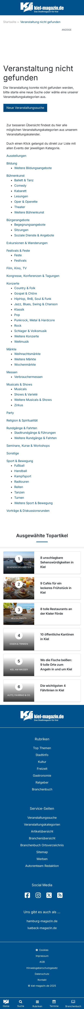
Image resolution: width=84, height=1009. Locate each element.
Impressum (42, 955)
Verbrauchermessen (28, 377)
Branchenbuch (42, 789)
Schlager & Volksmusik (30, 331)
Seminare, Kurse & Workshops (28, 446)
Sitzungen (21, 230)
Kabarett (20, 191)
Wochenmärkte (25, 364)
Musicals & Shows (19, 384)
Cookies (42, 950)
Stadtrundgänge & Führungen (35, 433)
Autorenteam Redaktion (42, 866)
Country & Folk (24, 288)
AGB (42, 961)
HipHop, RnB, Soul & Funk (32, 299)
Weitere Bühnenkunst (29, 212)
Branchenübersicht (42, 838)
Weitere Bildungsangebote (33, 168)
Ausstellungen (16, 156)
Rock (17, 325)
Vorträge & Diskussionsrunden (27, 511)
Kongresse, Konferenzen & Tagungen (32, 276)
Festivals (20, 260)
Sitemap (42, 852)
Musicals (20, 389)
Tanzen (19, 492)
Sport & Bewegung (19, 461)
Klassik (19, 309)
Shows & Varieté (25, 394)
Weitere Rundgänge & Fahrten (35, 438)
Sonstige (12, 453)
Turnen (19, 498)
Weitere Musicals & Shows (33, 400)
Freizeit (42, 769)
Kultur (42, 762)
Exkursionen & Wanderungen (27, 243)
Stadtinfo (42, 755)
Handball (20, 471)
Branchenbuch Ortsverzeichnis (42, 845)
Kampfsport (22, 476)
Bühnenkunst (15, 175)
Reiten (18, 487)
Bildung (11, 163)
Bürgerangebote (17, 220)
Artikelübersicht (42, 831)
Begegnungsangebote (29, 224)
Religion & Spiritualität (22, 420)
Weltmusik (21, 341)
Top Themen (42, 748)
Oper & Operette (25, 201)
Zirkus (18, 405)
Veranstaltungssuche (42, 817)
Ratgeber (42, 782)
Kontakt (42, 979)
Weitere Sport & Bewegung (33, 503)
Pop (17, 315)
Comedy (20, 185)
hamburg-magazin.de (42, 921)
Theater (19, 207)
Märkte (11, 349)
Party (10, 413)
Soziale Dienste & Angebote (34, 235)
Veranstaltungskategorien (42, 824)
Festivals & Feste (18, 250)
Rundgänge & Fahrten (21, 428)
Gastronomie (42, 775)
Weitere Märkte (25, 359)
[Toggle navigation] (37, 1003)
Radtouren (21, 481)
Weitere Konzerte (26, 336)
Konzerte (12, 283)
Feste (18, 255)
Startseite (9, 22)
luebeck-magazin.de (42, 928)
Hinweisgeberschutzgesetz (42, 968)
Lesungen (21, 196)
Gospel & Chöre (25, 293)
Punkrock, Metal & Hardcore (34, 320)
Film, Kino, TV (16, 268)
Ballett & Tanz (24, 180)
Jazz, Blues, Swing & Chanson (36, 304)
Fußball (19, 465)
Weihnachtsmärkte (27, 354)
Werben (42, 859)
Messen (11, 372)
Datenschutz (42, 973)
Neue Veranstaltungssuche (25, 108)
